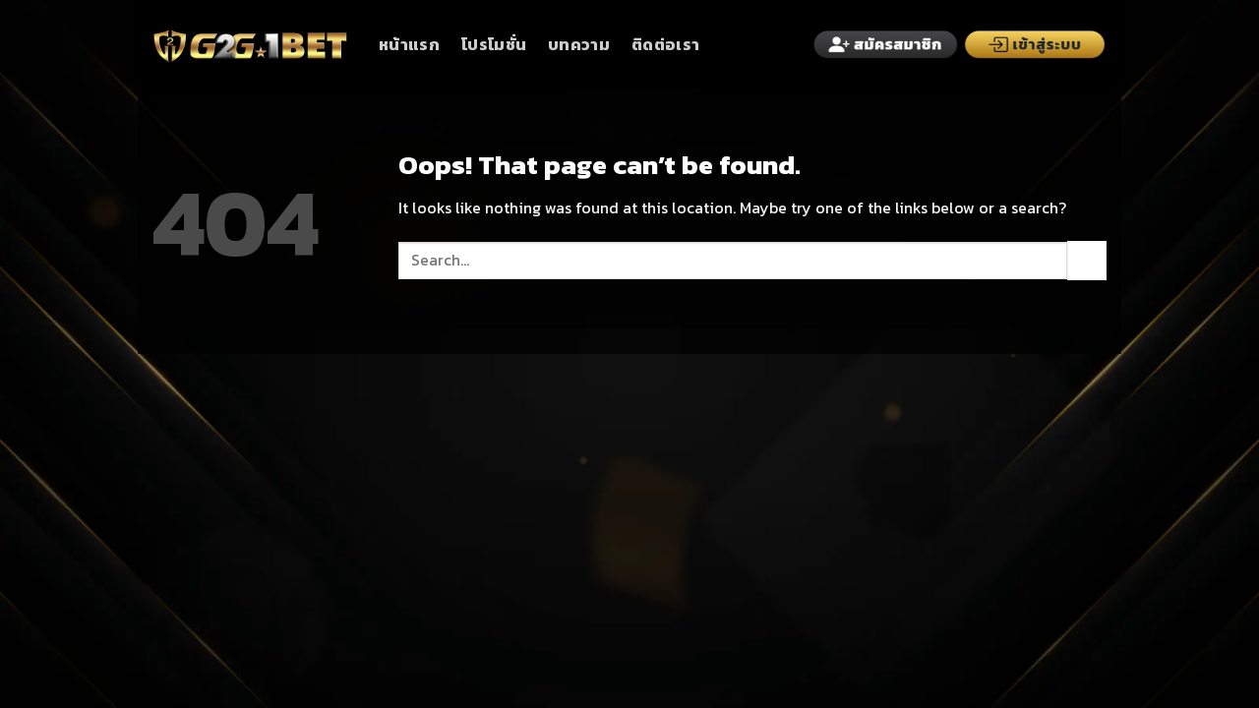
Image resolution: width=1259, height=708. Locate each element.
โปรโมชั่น (493, 44)
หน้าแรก (409, 44)
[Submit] (1087, 260)
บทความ (579, 44)
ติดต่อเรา (665, 44)
